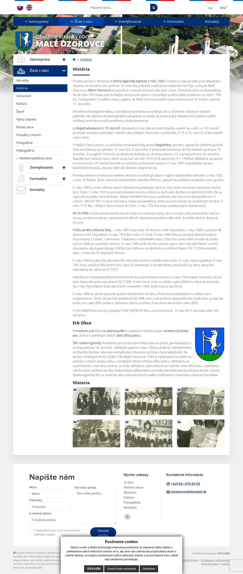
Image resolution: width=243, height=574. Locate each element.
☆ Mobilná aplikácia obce (34, 158)
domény (18, 563)
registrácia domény (34, 563)
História (22, 88)
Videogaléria (25, 150)
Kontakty (212, 21)
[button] (36, 21)
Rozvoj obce (24, 127)
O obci (128, 482)
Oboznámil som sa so (57, 532)
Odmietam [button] (149, 568)
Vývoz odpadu (26, 119)
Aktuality (22, 80)
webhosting (50, 560)
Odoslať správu (103, 533)
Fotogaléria (24, 143)
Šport (20, 111)
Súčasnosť (23, 96)
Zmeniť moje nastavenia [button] (121, 568)
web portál (36, 560)
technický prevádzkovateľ (27, 567)
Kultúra (21, 104)
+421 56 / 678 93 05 (185, 484)
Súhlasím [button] (93, 568)
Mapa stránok (21, 560)
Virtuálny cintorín (28, 135)
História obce (133, 487)
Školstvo (130, 492)
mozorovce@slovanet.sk (188, 491)
